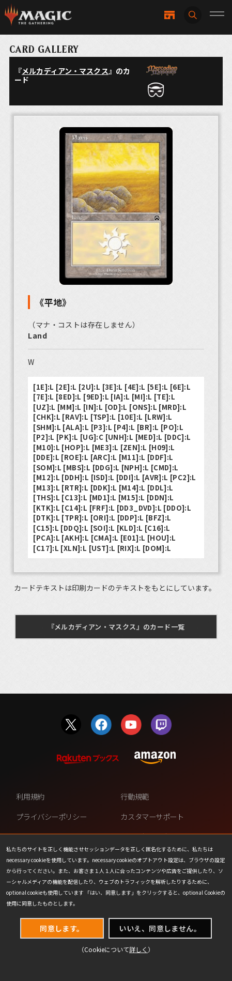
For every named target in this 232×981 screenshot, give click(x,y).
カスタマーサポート (151, 816)
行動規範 (134, 796)
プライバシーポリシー (51, 816)
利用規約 (30, 796)
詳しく (138, 949)
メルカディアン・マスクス (65, 71)
